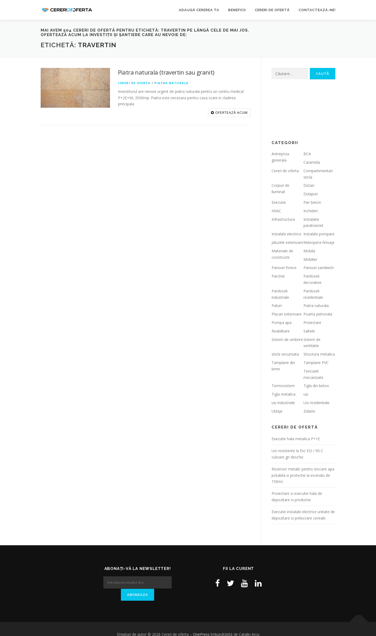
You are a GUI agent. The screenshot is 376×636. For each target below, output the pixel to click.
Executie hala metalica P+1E (296, 438)
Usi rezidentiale (316, 402)
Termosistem (283, 385)
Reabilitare (281, 331)
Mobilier (310, 259)
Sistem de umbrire (287, 339)
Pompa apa (281, 322)
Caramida (311, 162)
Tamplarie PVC (316, 362)
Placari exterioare (287, 314)
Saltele (309, 331)
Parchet (278, 276)
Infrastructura (283, 219)
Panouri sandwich (318, 267)
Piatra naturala (171, 83)
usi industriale (283, 402)
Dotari (308, 185)
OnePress (201, 623)
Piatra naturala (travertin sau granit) (166, 72)
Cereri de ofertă (272, 10)
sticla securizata (285, 354)
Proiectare (312, 322)
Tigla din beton (316, 385)
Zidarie (309, 411)
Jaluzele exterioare (287, 242)
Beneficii (237, 10)
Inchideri (310, 210)
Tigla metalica (283, 394)
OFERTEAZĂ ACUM (229, 112)
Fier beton (312, 202)
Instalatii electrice (286, 233)
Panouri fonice (284, 267)
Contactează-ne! (317, 10)
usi (305, 394)
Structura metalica (319, 354)
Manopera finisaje (319, 242)
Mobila (309, 250)
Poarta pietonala (317, 314)
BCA (307, 153)
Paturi (277, 305)
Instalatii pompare (319, 233)
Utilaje (277, 411)
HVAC (276, 210)
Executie (279, 202)
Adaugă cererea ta (199, 10)
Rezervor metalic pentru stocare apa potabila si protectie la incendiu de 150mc (303, 475)
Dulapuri (310, 193)
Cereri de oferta (134, 83)
